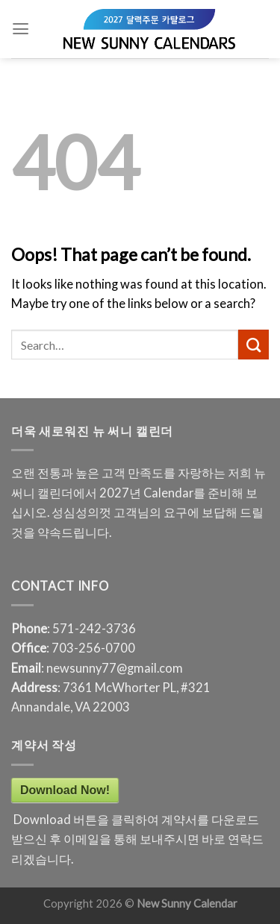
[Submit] (253, 344)
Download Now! (65, 790)
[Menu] (20, 29)
